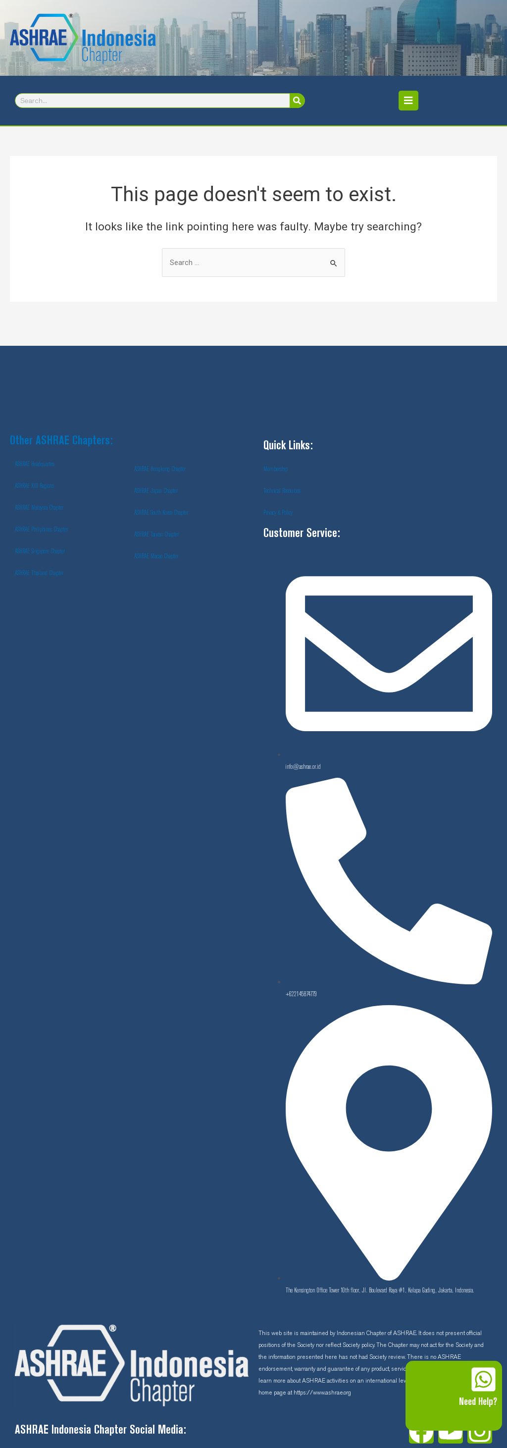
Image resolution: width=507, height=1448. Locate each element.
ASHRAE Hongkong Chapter (160, 469)
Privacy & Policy (278, 513)
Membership (275, 469)
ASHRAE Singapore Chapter (40, 551)
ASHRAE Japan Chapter (156, 491)
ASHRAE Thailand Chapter (39, 573)
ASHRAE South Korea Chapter (161, 513)
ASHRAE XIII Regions (34, 486)
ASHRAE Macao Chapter (156, 556)
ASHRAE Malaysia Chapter (39, 508)
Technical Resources (282, 491)
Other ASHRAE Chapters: (61, 441)
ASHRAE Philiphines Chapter (41, 530)
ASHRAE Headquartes (34, 464)
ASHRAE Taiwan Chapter (156, 534)
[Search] (297, 100)
